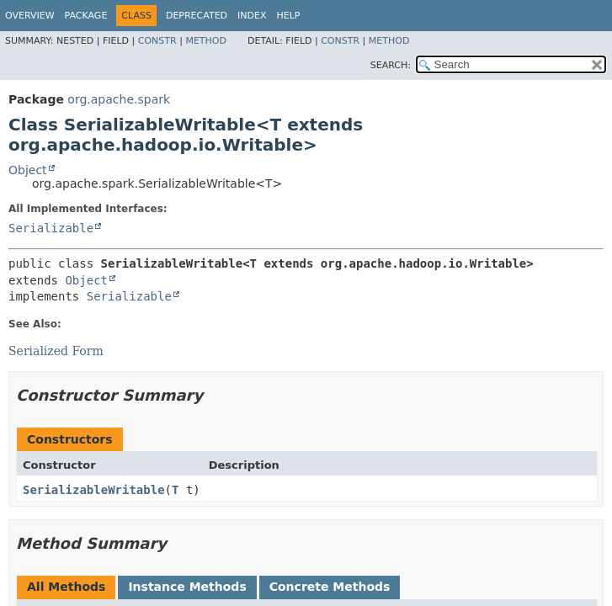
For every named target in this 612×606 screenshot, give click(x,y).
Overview (30, 15)
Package (86, 15)
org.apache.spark (118, 99)
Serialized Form (56, 351)
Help (289, 15)
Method (205, 40)
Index (251, 15)
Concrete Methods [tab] (330, 586)
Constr (157, 40)
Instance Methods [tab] (187, 586)
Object (27, 170)
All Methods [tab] (66, 586)
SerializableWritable (94, 490)
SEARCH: (390, 65)
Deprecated (196, 15)
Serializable (50, 228)
